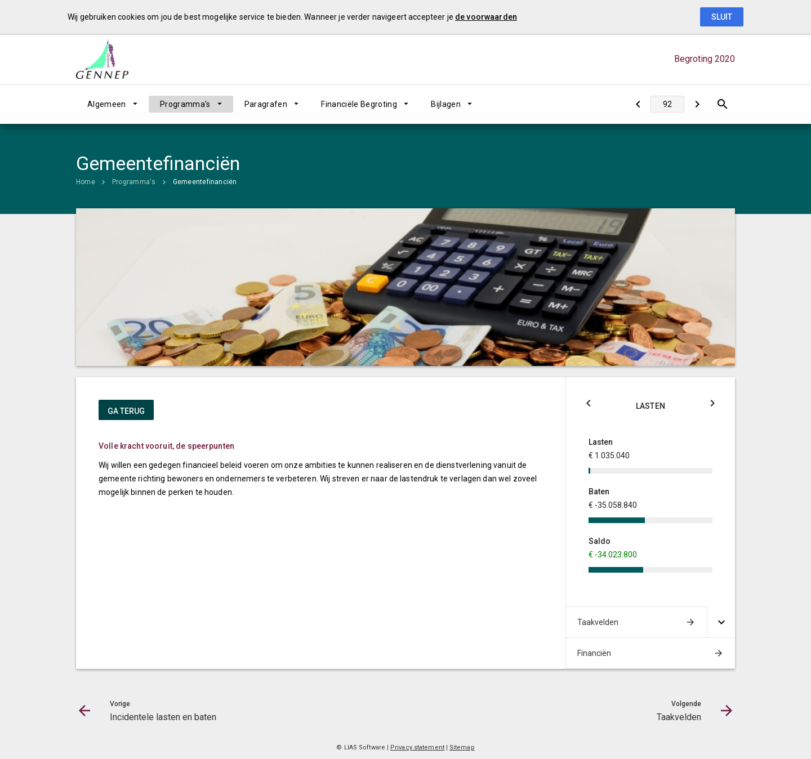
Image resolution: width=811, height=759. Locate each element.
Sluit (721, 16)
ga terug (126, 411)
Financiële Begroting (359, 104)
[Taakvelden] (697, 104)
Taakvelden (597, 622)
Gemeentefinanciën (205, 182)
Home (85, 182)
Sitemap (462, 747)
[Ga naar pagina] (667, 104)
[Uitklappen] (721, 622)
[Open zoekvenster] (722, 104)
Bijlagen (446, 104)
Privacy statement (417, 747)
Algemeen (106, 104)
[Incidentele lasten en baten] (637, 104)
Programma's (185, 104)
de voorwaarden (486, 16)
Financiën (594, 653)
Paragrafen (266, 104)
